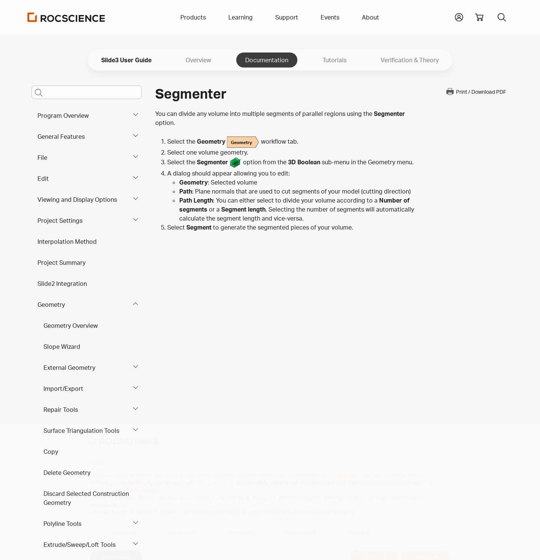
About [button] (370, 17)
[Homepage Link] (66, 17)
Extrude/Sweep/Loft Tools (80, 544)
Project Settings (60, 220)
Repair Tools (61, 409)
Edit (43, 178)
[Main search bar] (87, 92)
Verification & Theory (410, 60)
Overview (198, 60)
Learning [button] (240, 17)
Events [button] (330, 17)
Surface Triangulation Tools (81, 430)
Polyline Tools (62, 523)
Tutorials (334, 60)
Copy (51, 451)
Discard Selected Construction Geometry (86, 498)
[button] (459, 16)
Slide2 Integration (62, 283)
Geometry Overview (71, 325)
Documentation (266, 60)
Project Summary (62, 262)
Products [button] (193, 17)
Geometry (51, 304)
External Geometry (69, 367)
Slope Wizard (62, 346)
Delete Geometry (67, 472)
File (42, 157)
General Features (61, 136)
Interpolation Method (67, 241)
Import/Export (63, 388)
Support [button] (286, 17)
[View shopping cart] (479, 17)
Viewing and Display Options (77, 199)
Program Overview (63, 115)
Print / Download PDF (476, 91)
